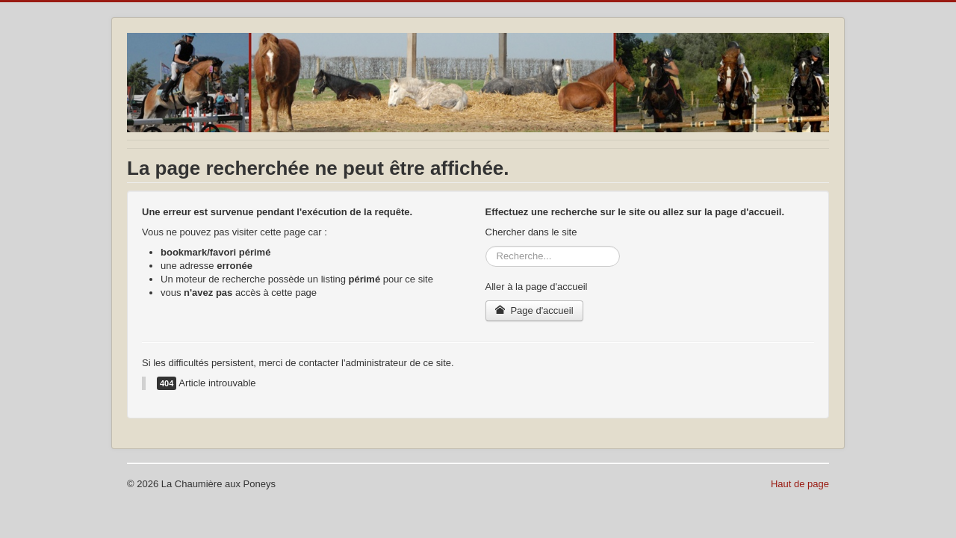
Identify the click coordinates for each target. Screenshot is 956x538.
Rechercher (485, 246)
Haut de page (800, 483)
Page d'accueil (534, 310)
